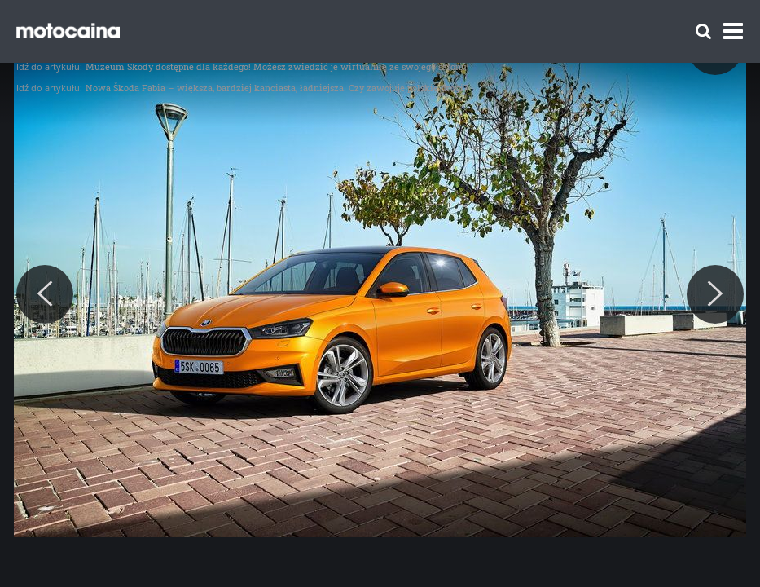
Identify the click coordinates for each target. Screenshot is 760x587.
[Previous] (44, 294)
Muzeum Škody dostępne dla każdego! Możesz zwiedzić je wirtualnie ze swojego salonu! (277, 66)
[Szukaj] (703, 31)
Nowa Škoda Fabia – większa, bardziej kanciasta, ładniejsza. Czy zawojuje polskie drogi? (277, 88)
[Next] (715, 294)
